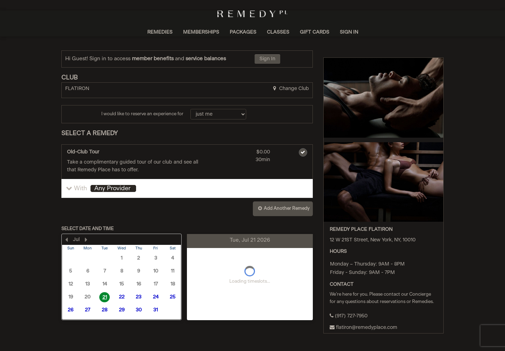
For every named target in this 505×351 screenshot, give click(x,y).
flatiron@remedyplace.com (363, 327)
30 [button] (139, 310)
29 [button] (121, 310)
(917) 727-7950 (349, 315)
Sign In (267, 58)
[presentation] (121, 277)
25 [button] (172, 297)
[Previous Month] (66, 239)
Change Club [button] (293, 88)
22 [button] (121, 297)
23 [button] (138, 297)
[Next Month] (86, 239)
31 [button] (155, 310)
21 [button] (104, 297)
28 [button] (104, 310)
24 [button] (156, 297)
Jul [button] (76, 239)
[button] (187, 188)
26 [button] (70, 310)
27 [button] (87, 310)
